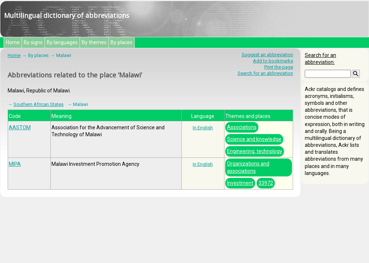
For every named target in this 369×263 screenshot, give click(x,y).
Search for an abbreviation (265, 73)
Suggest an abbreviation (267, 54)
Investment (240, 183)
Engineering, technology (254, 151)
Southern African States (39, 104)
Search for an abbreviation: (320, 58)
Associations (242, 127)
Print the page (278, 67)
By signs (33, 42)
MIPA (15, 164)
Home (13, 42)
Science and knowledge (254, 139)
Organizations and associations (248, 167)
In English (203, 127)
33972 (265, 183)
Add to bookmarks (273, 61)
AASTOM (20, 127)
